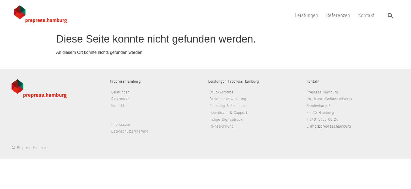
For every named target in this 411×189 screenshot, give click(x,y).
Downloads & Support (228, 112)
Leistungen (306, 15)
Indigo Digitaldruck (226, 119)
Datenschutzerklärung (129, 131)
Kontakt (366, 15)
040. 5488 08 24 (324, 119)
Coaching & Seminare (227, 105)
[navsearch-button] (390, 15)
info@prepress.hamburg (330, 126)
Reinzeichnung (221, 126)
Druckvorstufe (221, 92)
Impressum (120, 124)
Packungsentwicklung (227, 98)
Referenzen (338, 15)
